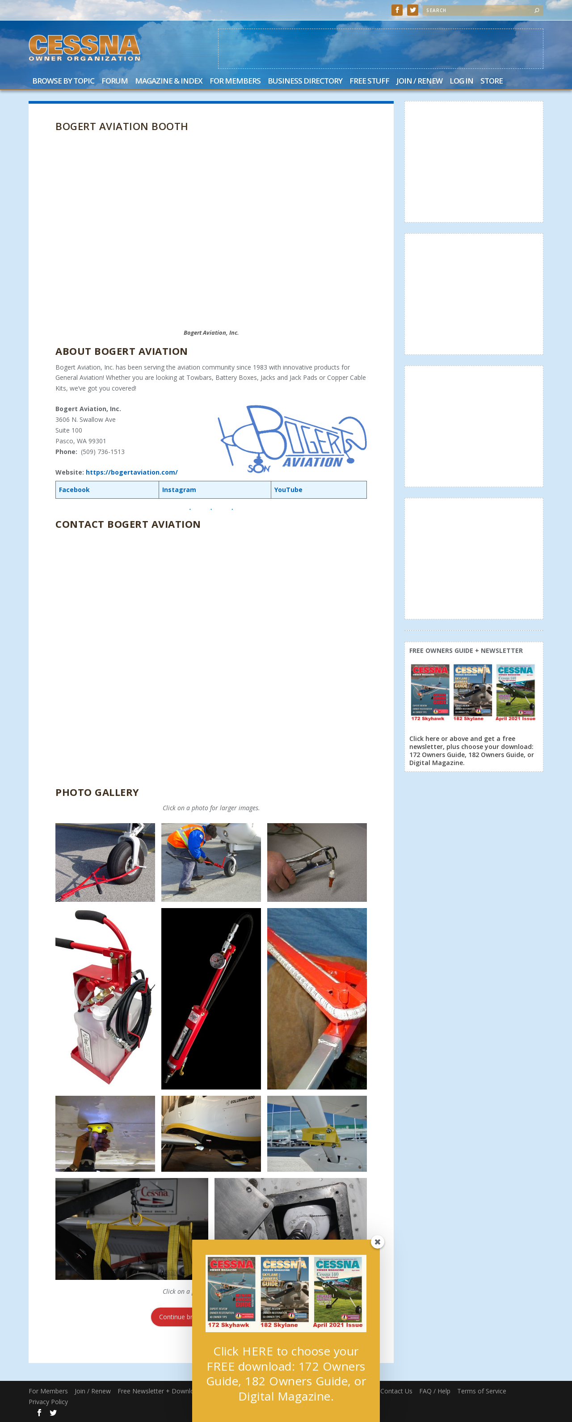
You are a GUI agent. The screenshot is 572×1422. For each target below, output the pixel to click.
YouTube (288, 489)
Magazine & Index (168, 81)
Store (491, 81)
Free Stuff (369, 81)
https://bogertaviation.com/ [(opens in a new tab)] (132, 472)
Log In (461, 81)
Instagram (179, 489)
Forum (114, 81)
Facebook (74, 489)
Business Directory (305, 81)
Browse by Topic (63, 81)
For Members (235, 81)
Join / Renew (419, 81)
